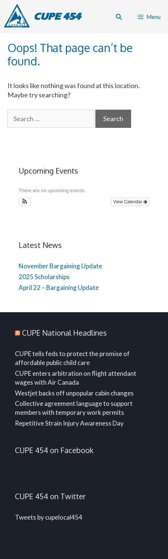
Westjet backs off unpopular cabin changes (74, 393)
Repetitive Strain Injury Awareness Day (69, 423)
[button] (25, 202)
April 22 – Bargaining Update (59, 287)
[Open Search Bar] (118, 16)
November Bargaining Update (60, 266)
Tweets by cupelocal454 (48, 517)
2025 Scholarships (44, 277)
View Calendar (130, 201)
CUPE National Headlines (64, 332)
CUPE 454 (57, 16)
